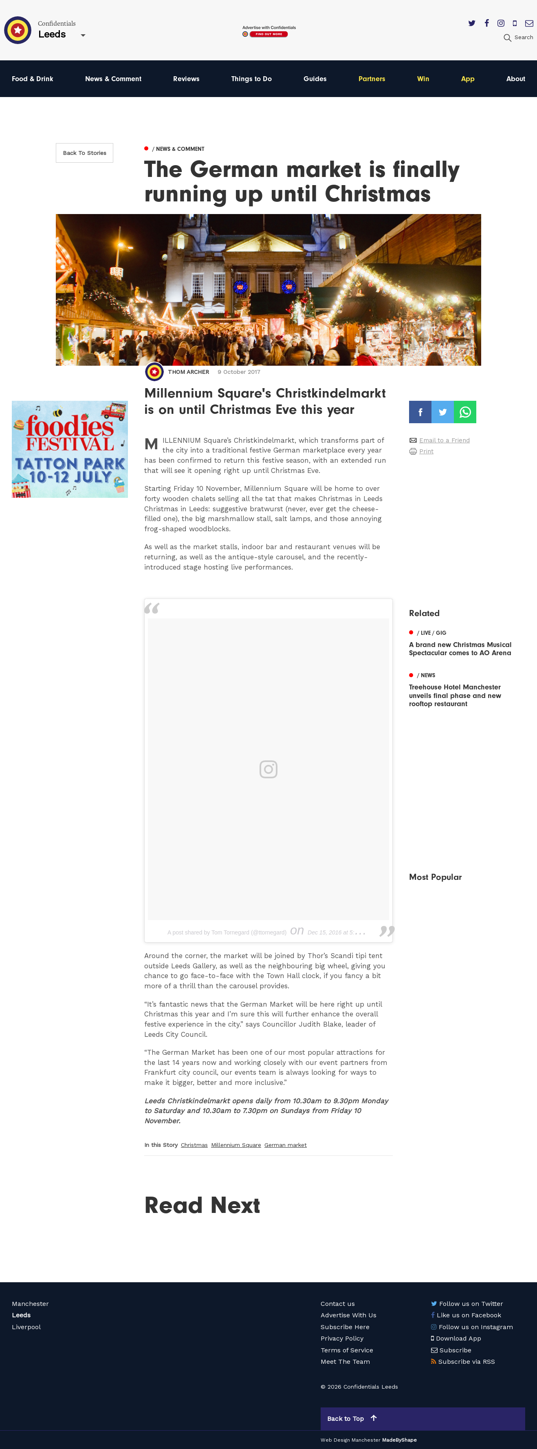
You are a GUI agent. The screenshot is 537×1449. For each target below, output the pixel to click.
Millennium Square (236, 1145)
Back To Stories (84, 153)
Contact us (338, 1304)
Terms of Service (347, 1350)
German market (285, 1145)
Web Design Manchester (351, 1440)
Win (423, 78)
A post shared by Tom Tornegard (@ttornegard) (226, 932)
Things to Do (251, 78)
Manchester (30, 1304)
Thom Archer (188, 372)
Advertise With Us (348, 1315)
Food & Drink (32, 78)
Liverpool (26, 1327)
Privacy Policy (342, 1338)
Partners (372, 78)
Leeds (21, 1315)
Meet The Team (345, 1361)
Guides (315, 78)
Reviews (186, 78)
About (515, 78)
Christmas (194, 1145)
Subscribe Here (345, 1327)
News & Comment (113, 78)
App (468, 78)
